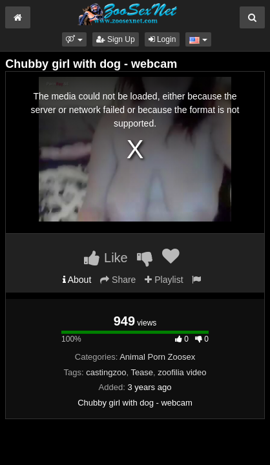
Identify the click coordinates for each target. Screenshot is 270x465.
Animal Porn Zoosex (157, 357)
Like (105, 258)
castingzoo (106, 372)
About (77, 279)
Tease (141, 372)
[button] (74, 39)
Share (118, 279)
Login (162, 39)
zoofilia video (182, 372)
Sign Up (115, 39)
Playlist (164, 279)
